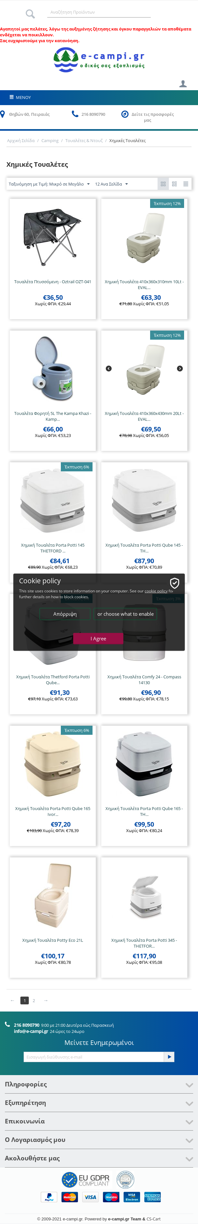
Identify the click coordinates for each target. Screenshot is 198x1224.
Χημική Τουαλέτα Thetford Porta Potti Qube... (53, 679)
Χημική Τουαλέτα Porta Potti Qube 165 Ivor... (52, 811)
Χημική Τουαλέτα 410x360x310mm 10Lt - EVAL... (144, 284)
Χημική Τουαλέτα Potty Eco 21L (52, 940)
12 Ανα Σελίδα (111, 184)
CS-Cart (154, 1219)
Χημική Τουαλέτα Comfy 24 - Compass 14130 (144, 679)
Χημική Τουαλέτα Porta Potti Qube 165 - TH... (144, 811)
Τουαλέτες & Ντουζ (84, 140)
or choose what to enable (125, 614)
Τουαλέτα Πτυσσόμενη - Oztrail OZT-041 (52, 282)
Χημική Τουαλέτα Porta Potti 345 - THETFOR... (144, 943)
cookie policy (156, 591)
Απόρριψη (65, 614)
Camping (50, 140)
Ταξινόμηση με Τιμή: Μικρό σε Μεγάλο (49, 184)
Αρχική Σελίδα (21, 140)
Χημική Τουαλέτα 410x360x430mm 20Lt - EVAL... (144, 416)
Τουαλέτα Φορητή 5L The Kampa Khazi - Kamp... (52, 416)
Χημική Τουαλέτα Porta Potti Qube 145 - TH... (144, 548)
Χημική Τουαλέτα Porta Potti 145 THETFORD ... (52, 548)
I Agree (98, 638)
